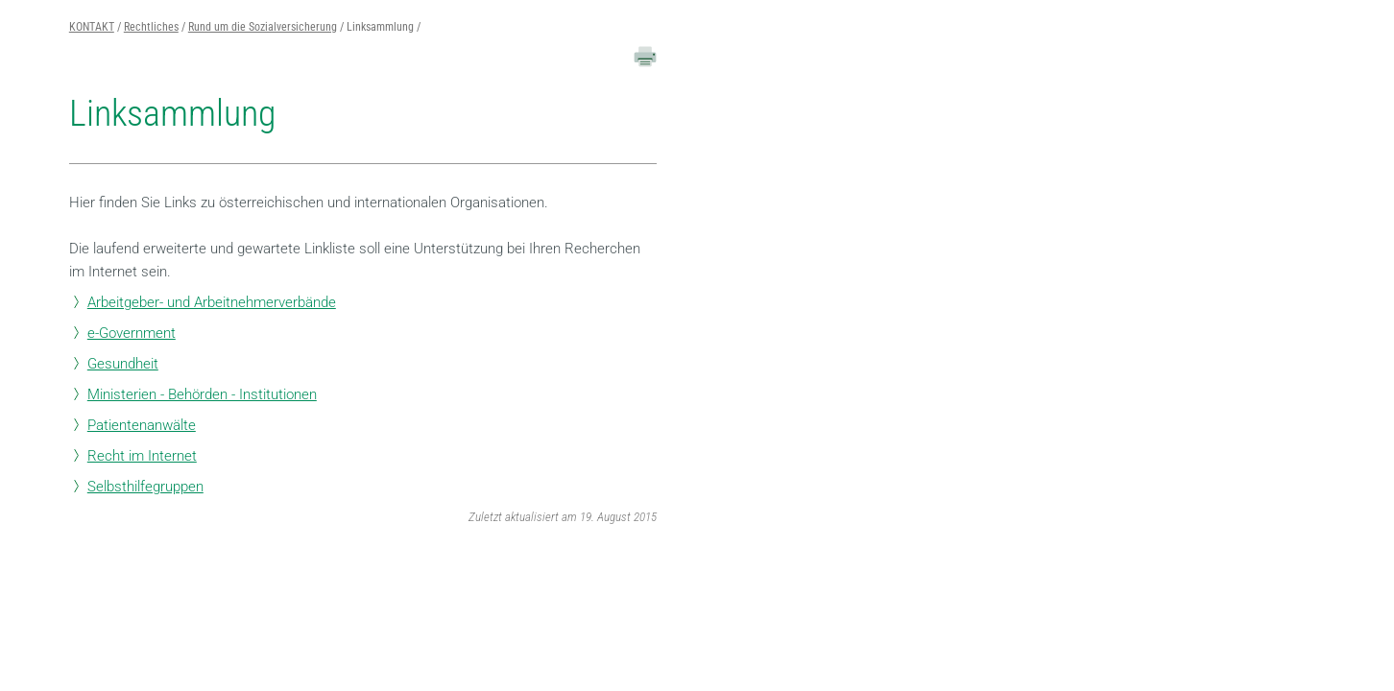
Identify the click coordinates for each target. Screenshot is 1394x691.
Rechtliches (151, 27)
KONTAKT (91, 27)
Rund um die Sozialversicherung (262, 27)
